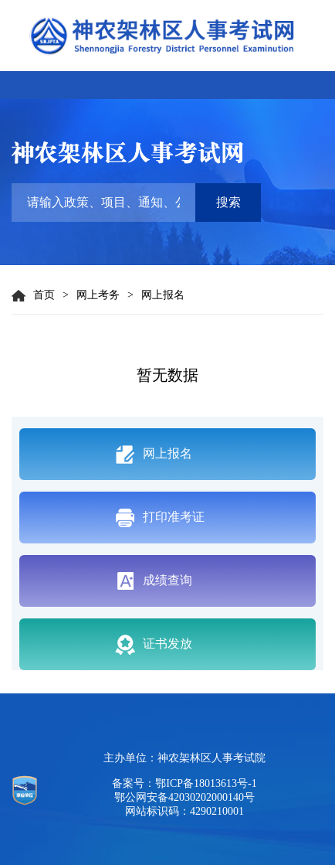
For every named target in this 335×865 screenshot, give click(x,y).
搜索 (228, 202)
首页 (33, 295)
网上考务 (98, 295)
